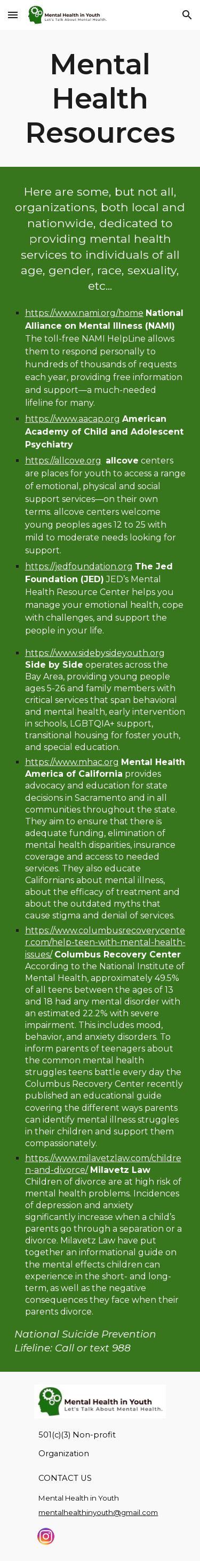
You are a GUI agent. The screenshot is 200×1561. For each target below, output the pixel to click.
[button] (13, 14)
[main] (100, 98)
